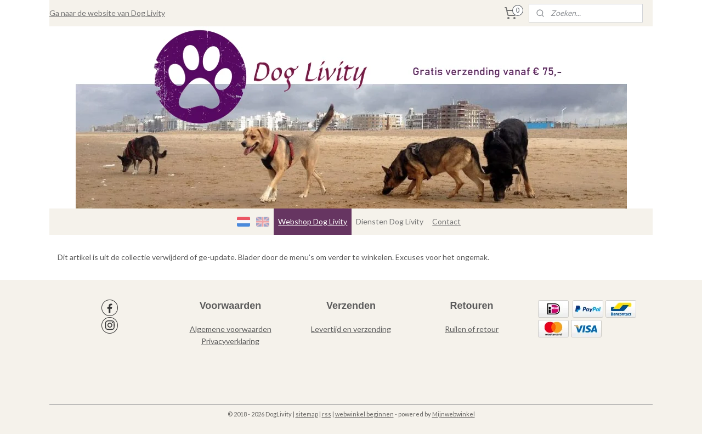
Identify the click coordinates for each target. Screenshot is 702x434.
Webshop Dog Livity (312, 221)
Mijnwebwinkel (453, 414)
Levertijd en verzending (351, 329)
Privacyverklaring (230, 341)
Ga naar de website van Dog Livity (107, 13)
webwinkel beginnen (364, 414)
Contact (446, 221)
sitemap (307, 414)
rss (326, 414)
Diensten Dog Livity (389, 221)
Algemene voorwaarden (230, 329)
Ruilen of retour (472, 329)
